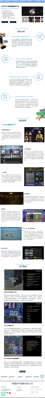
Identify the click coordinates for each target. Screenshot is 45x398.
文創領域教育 (11, 376)
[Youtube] (10, 393)
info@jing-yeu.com (20, 390)
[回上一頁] (22, 371)
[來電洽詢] (5, 22)
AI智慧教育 (20, 376)
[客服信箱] (13, 22)
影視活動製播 (36, 376)
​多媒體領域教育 (4, 376)
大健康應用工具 (28, 376)
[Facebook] (7, 393)
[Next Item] (41, 11)
